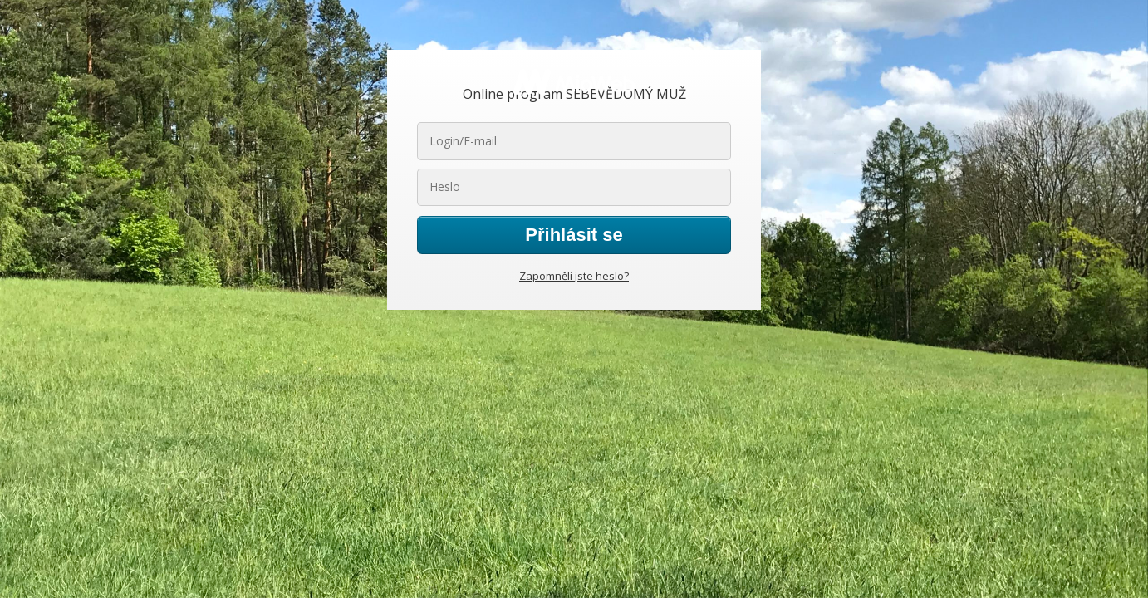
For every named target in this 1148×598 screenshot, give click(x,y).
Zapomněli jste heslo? (574, 275)
